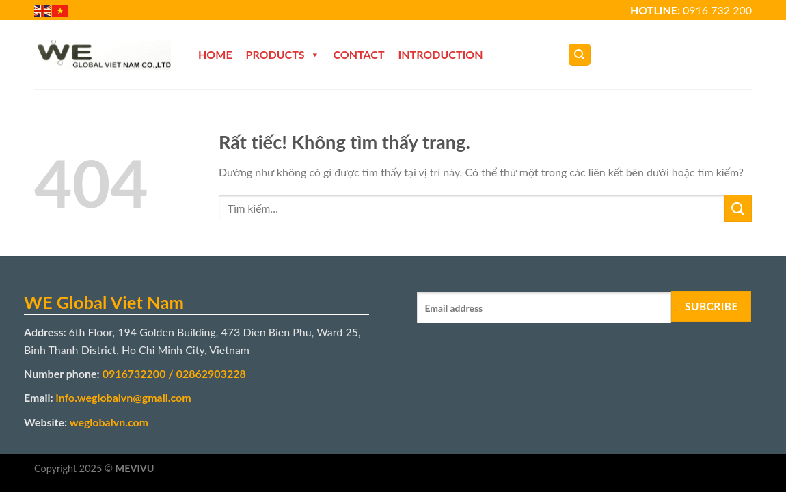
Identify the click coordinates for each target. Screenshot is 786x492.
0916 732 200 (717, 9)
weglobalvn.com (109, 421)
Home (215, 54)
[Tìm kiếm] (580, 55)
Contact (359, 54)
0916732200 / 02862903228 (174, 373)
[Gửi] (738, 208)
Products (283, 54)
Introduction (440, 54)
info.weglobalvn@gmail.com (123, 397)
